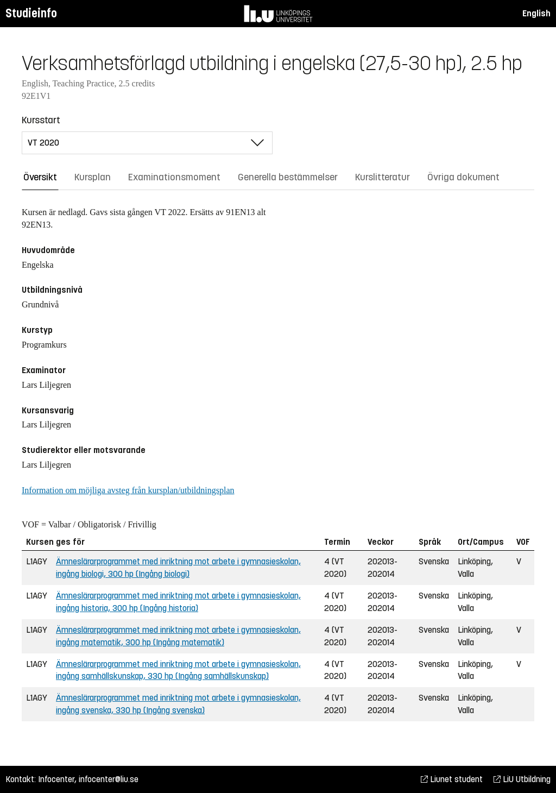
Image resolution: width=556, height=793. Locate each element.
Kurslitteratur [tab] (382, 177)
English (536, 13)
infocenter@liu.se (108, 779)
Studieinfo (31, 13)
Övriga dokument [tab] (463, 177)
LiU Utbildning (522, 779)
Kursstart (41, 120)
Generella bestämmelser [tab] (288, 177)
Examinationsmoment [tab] (174, 177)
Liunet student (452, 779)
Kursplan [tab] (92, 177)
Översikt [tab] (40, 177)
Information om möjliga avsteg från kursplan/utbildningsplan (128, 490)
